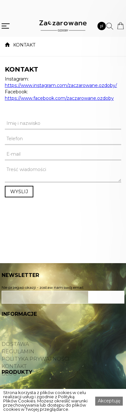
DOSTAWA (15, 350)
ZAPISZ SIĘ (106, 297)
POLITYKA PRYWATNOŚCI (36, 365)
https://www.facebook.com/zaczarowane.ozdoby (59, 98)
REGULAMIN (18, 357)
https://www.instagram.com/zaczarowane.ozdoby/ (61, 85)
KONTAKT (24, 45)
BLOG (9, 380)
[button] (101, 26)
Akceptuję (109, 401)
